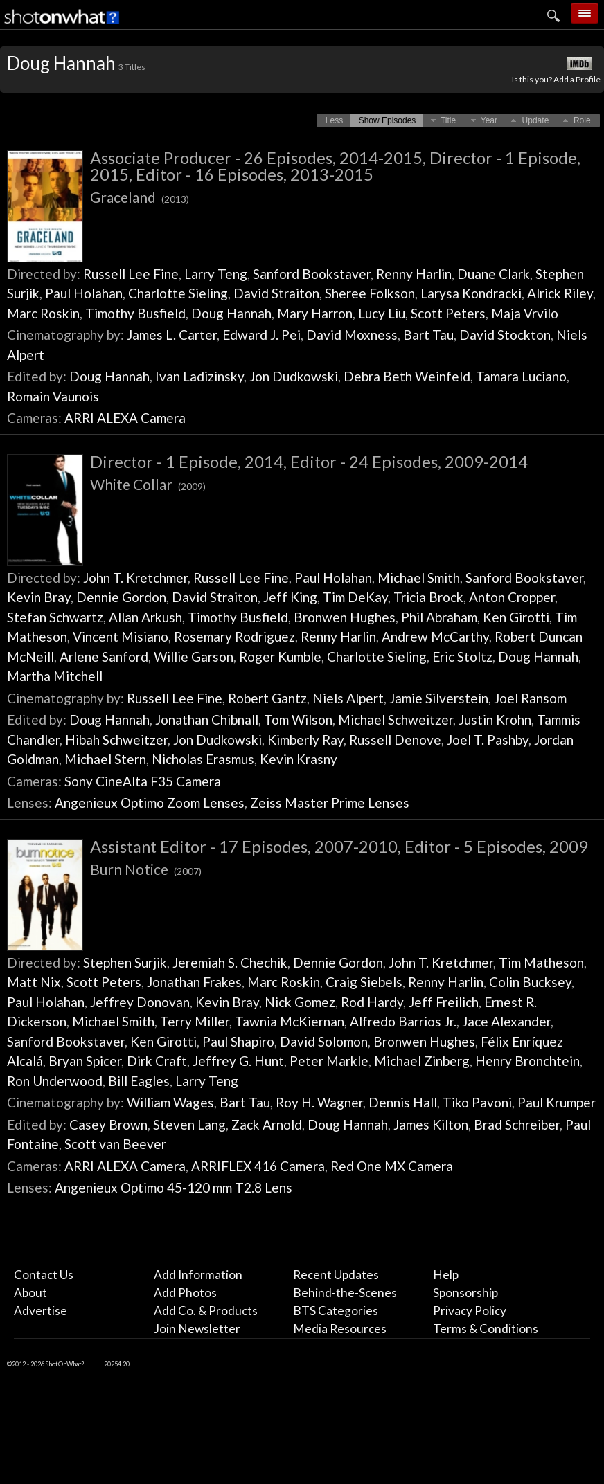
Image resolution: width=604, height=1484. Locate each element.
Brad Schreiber (517, 1124)
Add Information (198, 1274)
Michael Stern (105, 759)
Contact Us (43, 1274)
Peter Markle (329, 1061)
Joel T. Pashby (487, 740)
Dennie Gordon (121, 597)
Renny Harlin (414, 274)
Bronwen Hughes (345, 617)
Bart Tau (428, 335)
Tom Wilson (298, 719)
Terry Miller (194, 1021)
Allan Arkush (145, 617)
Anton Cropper (512, 597)
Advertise (40, 1310)
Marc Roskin (43, 313)
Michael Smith (419, 578)
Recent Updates (336, 1274)
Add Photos (185, 1292)
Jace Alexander (506, 1021)
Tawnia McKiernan (289, 1021)
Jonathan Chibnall (206, 719)
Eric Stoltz (462, 656)
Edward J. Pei (261, 335)
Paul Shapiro (238, 1041)
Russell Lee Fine (131, 274)
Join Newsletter (197, 1328)
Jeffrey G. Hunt (238, 1061)
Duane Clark (493, 274)
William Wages (170, 1102)
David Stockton (505, 335)
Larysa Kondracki (471, 293)
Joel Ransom (530, 698)
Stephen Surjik (125, 962)
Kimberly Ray (305, 740)
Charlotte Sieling (178, 293)
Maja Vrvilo (524, 313)
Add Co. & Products (206, 1310)
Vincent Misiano (120, 636)
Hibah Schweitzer (116, 740)
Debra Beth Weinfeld (407, 376)
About (30, 1292)
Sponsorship (465, 1292)
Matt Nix (34, 982)
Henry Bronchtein (527, 1061)
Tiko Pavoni (477, 1102)
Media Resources (340, 1328)
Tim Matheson (541, 962)
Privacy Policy (469, 1310)
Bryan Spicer (84, 1061)
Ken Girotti (516, 617)
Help (446, 1274)
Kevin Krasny (298, 759)
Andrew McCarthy (435, 636)
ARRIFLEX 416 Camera (258, 1166)
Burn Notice (146, 869)
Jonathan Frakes (194, 982)
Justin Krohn (495, 719)
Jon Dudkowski (293, 376)
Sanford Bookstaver (312, 274)
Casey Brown (108, 1124)
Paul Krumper (556, 1102)
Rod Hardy (372, 1002)
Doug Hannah (231, 313)
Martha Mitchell (55, 676)
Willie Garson (193, 656)
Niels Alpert (348, 698)
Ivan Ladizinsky (199, 376)
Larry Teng (215, 274)
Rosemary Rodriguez (234, 636)
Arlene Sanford (104, 656)
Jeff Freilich (444, 1002)
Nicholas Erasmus (203, 759)
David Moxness (352, 335)
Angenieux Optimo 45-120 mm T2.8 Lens (173, 1187)
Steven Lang (189, 1124)
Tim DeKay (355, 597)
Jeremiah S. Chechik (229, 962)
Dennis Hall (402, 1102)
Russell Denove (395, 740)
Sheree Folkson (370, 293)
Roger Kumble (280, 656)
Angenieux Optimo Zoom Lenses (150, 803)
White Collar (148, 484)
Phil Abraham (439, 617)
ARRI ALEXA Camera (125, 418)
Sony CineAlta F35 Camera (142, 781)
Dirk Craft (157, 1061)
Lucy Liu (381, 313)
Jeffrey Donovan (140, 1002)
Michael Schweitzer (395, 719)
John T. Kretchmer (135, 578)
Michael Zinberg (422, 1061)
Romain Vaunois (53, 396)
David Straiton (276, 293)
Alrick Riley (560, 293)
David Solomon (324, 1041)
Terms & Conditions (485, 1328)
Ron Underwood (55, 1081)
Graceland (139, 197)
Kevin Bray (39, 597)
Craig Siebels (364, 982)
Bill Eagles (139, 1081)
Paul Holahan (84, 293)
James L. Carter (172, 335)
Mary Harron (315, 313)
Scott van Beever (115, 1144)
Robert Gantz (267, 698)
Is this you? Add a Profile (556, 79)
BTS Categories (335, 1310)
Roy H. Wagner (319, 1102)
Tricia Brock (428, 597)
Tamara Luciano (521, 376)
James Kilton (430, 1124)
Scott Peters (448, 313)
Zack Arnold (266, 1124)
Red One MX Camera (391, 1166)
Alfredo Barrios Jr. (403, 1021)
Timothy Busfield (135, 313)
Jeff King (290, 597)
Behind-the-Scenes (345, 1292)
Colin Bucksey (530, 982)
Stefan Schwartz (55, 617)
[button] (334, 120)
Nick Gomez (300, 1002)
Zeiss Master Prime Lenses (329, 803)
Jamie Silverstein (438, 698)
